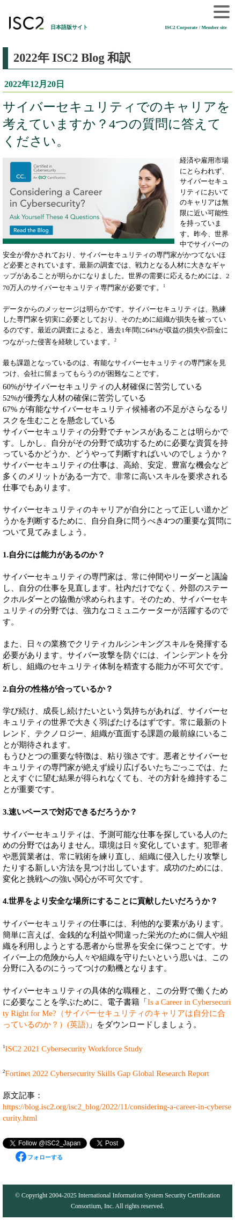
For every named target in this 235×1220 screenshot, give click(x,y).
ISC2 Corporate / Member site (196, 27)
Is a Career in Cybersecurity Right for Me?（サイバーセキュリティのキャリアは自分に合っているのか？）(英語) (117, 1013)
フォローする (39, 1157)
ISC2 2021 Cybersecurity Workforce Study (73, 1048)
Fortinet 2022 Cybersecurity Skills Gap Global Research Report (107, 1073)
